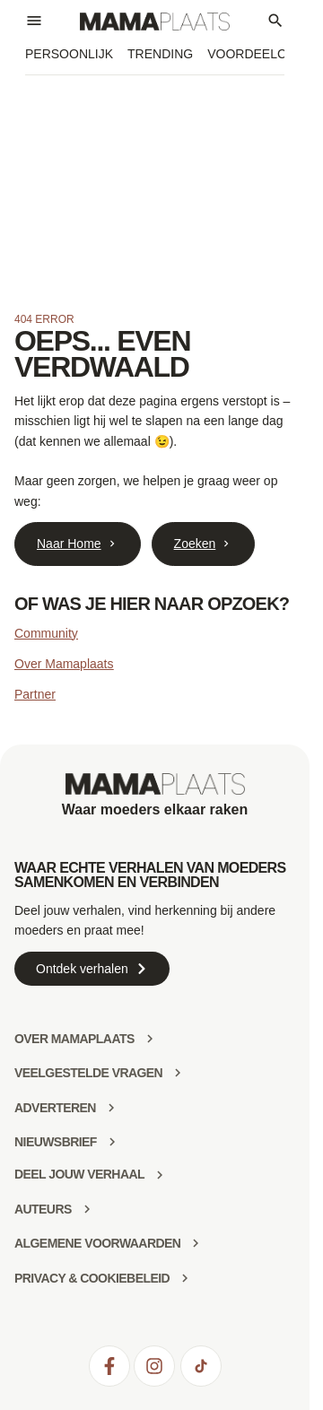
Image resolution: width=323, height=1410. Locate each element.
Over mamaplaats (74, 1038)
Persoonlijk (69, 54)
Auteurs (43, 1209)
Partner (35, 694)
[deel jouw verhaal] (160, 1175)
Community (46, 633)
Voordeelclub (258, 54)
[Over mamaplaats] (150, 1039)
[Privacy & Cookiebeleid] (185, 1278)
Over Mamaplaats (63, 664)
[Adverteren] (111, 1108)
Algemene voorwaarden (97, 1243)
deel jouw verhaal (79, 1174)
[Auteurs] (87, 1209)
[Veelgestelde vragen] (178, 1073)
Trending (160, 54)
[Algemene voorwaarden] (196, 1243)
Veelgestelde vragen (88, 1073)
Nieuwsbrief (55, 1142)
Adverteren (55, 1108)
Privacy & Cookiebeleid (92, 1278)
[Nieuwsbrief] (112, 1142)
